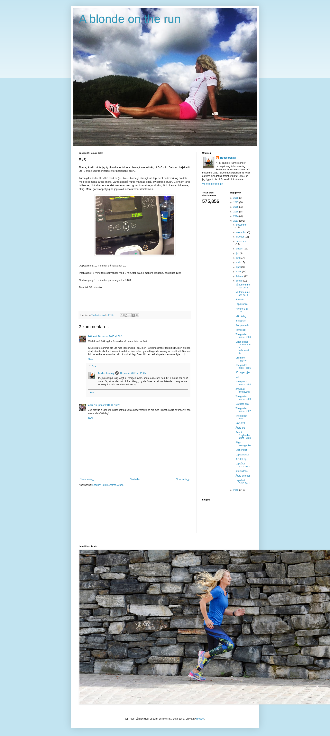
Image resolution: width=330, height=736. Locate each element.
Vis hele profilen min (212, 183)
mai (238, 262)
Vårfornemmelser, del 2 (242, 286)
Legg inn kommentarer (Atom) (108, 485)
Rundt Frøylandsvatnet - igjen (243, 435)
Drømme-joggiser (241, 359)
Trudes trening (106, 373)
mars (239, 271)
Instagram (240, 320)
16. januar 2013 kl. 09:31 (111, 336)
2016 (236, 207)
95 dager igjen (242, 372)
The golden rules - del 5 (243, 366)
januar (239, 280)
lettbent (92, 336)
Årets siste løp (242, 475)
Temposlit (240, 330)
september (241, 241)
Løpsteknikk (241, 304)
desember (241, 224)
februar (240, 276)
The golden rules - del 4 (243, 383)
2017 (236, 202)
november (241, 232)
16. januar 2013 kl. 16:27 (107, 405)
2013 (236, 220)
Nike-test (240, 423)
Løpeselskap (242, 454)
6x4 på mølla (242, 325)
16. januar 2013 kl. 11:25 (133, 373)
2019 (236, 198)
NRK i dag (240, 316)
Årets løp (240, 427)
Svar (90, 359)
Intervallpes (241, 471)
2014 (236, 216)
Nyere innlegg (87, 479)
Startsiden (135, 479)
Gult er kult (241, 450)
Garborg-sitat (242, 404)
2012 (236, 490)
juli (238, 253)
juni (238, 257)
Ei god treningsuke (243, 444)
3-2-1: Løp (240, 459)
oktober (240, 236)
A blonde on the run (130, 18)
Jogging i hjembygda (242, 390)
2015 (236, 211)
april (238, 267)
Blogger (200, 718)
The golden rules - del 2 (243, 410)
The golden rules (241, 417)
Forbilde (239, 299)
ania (90, 405)
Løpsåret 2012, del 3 (242, 481)
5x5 (237, 377)
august (240, 248)
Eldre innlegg (182, 479)
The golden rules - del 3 (243, 398)
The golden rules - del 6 (243, 336)
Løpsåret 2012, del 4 (242, 465)
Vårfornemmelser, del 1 (242, 293)
